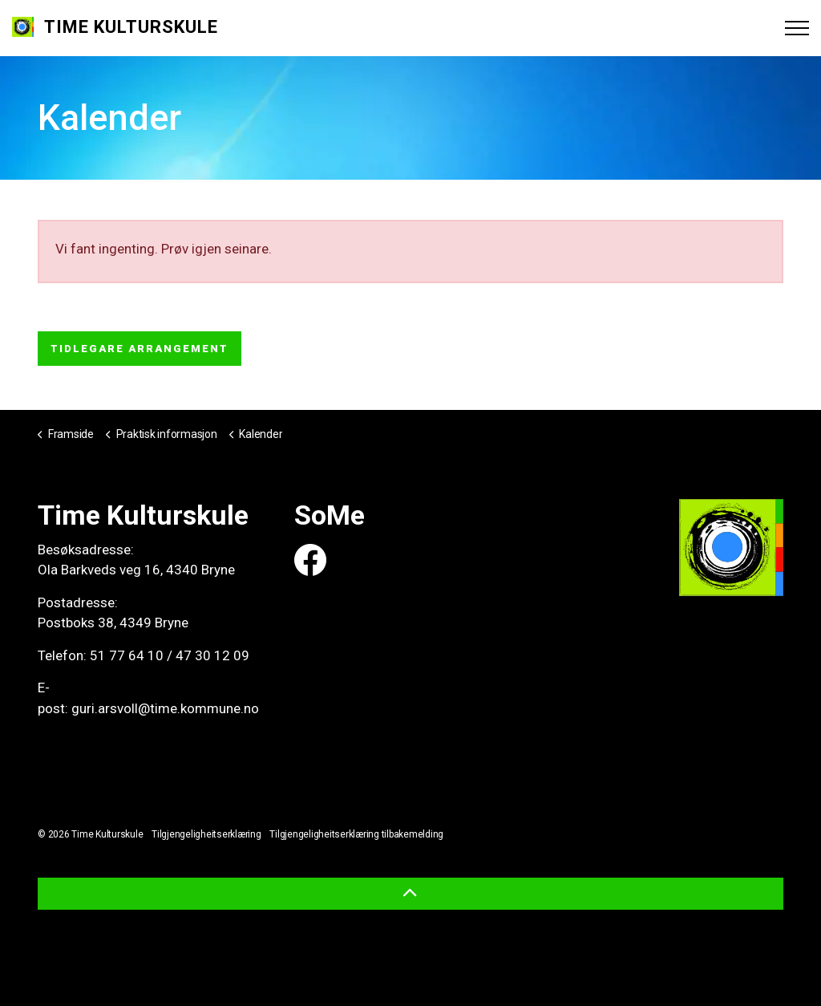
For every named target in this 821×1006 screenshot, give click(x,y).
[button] (410, 894)
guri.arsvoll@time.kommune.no (165, 708)
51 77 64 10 (127, 655)
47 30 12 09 (212, 655)
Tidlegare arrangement (139, 349)
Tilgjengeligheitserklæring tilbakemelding (356, 834)
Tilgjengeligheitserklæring (206, 834)
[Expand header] (797, 28)
